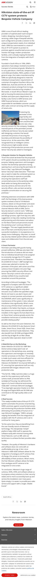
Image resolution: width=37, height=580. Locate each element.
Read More (18, 525)
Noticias (4, 535)
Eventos (4, 540)
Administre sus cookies (28, 575)
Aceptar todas (9, 575)
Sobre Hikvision (6, 530)
